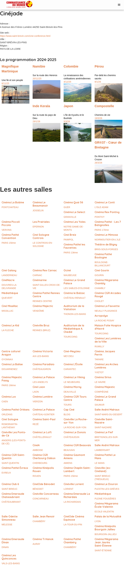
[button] (119, 5)
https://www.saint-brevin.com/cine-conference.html (25, 36)
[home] (16, 4)
